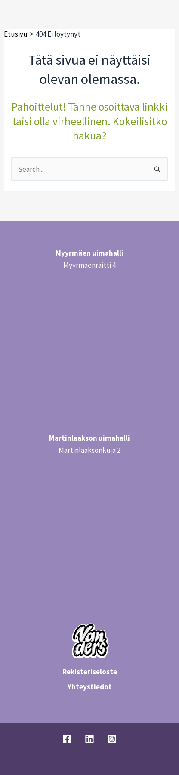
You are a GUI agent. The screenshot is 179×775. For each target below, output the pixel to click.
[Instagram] (112, 739)
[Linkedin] (89, 739)
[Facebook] (67, 739)
